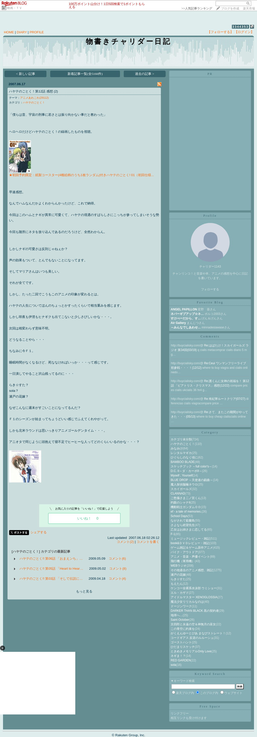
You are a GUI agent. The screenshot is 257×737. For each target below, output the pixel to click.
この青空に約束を (183, 629)
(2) (56, 91)
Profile (210, 215)
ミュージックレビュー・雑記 (190, 538)
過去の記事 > (144, 74)
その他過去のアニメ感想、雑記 (192, 570)
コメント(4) (117, 578)
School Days (179, 516)
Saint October (180, 620)
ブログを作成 (230, 8)
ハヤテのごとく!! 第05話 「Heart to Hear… (51, 568)
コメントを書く (148, 542)
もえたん (177, 583)
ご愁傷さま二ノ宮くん (186, 498)
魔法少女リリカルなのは (187, 601)
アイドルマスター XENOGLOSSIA (194, 597)
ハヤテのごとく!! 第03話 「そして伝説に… (51, 578)
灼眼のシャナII (180, 502)
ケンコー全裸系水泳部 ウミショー (194, 588)
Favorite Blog (210, 302)
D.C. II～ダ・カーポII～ (186, 471)
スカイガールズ (181, 489)
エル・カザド (180, 592)
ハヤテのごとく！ (34, 102)
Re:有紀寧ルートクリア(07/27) (225, 399)
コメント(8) (117, 568)
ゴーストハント (181, 642)
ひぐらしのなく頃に (184, 457)
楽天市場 (249, 8)
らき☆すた (178, 579)
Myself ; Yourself (181, 475)
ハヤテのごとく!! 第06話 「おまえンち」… (51, 558)
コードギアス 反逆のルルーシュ (192, 638)
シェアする (38, 532)
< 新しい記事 (25, 74)
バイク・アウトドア (184, 552)
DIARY (22, 32)
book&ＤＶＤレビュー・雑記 (190, 543)
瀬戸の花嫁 (178, 574)
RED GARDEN (181, 660)
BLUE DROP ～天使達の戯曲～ (192, 480)
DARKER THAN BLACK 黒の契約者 (195, 610)
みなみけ (177, 448)
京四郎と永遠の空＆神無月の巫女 (193, 624)
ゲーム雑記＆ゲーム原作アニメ (192, 547)
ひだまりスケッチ (183, 647)
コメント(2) (125, 542)
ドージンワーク (181, 606)
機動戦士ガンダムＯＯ (186, 507)
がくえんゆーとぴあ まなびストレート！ (198, 633)
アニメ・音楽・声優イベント (190, 556)
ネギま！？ (178, 656)
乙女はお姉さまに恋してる (189, 529)
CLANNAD (178, 493)
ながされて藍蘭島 (183, 520)
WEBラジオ (178, 565)
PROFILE (37, 32)
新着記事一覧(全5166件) (85, 74)
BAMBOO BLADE (183, 462)
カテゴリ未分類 (181, 439)
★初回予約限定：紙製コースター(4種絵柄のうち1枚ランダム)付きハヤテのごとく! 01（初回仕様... (81, 175)
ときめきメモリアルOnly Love (191, 651)
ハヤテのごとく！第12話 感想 (31, 91)
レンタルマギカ (181, 453)
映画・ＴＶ (14, 8)
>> (196, 8)
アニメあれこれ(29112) (34, 97)
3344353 (240, 27)
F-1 (173, 534)
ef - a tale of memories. (186, 511)
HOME (9, 32)
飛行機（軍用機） (183, 561)
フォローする (210, 289)
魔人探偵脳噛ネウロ (184, 484)
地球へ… (177, 615)
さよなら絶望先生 (183, 525)
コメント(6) (117, 558)
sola (173, 665)
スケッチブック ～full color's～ (191, 466)
